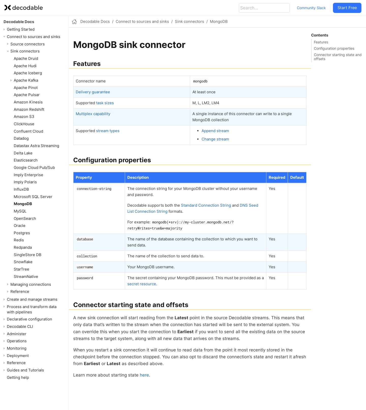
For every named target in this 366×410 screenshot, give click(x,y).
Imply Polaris (25, 182)
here (144, 375)
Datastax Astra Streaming (36, 145)
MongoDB (23, 203)
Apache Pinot (26, 87)
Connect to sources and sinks (33, 36)
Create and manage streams (32, 299)
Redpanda (23, 247)
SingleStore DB (27, 254)
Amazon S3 (24, 116)
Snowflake (23, 261)
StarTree (21, 269)
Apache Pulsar (27, 94)
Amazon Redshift (29, 109)
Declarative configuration (29, 319)
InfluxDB (21, 189)
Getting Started (21, 29)
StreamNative (26, 276)
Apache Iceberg (28, 72)
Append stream (215, 130)
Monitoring (16, 348)
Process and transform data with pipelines (31, 309)
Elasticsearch (26, 160)
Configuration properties (334, 48)
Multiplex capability (93, 113)
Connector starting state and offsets (338, 57)
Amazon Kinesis (28, 102)
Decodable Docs (19, 21)
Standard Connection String (206, 205)
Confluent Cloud (28, 131)
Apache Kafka (26, 80)
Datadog (21, 138)
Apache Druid (26, 58)
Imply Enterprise (28, 174)
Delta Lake (23, 153)
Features (321, 42)
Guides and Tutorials (25, 370)
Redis (19, 240)
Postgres (22, 232)
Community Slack (311, 8)
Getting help (18, 377)
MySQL (20, 211)
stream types (107, 130)
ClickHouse (24, 123)
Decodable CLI (20, 326)
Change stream (215, 139)
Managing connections (30, 284)
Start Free (347, 7)
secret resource (141, 283)
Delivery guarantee (93, 92)
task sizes (105, 102)
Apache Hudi (25, 65)
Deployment (18, 355)
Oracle (19, 225)
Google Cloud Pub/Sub (34, 167)
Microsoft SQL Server (33, 196)
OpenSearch (25, 218)
